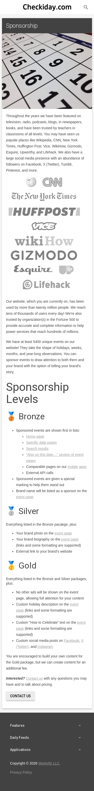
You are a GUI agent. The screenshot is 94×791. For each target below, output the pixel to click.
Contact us (34, 678)
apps (82, 467)
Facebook (71, 641)
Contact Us (20, 696)
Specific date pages (41, 442)
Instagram (45, 647)
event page (24, 497)
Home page (35, 436)
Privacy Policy (21, 772)
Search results (37, 449)
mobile (73, 467)
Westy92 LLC (48, 763)
